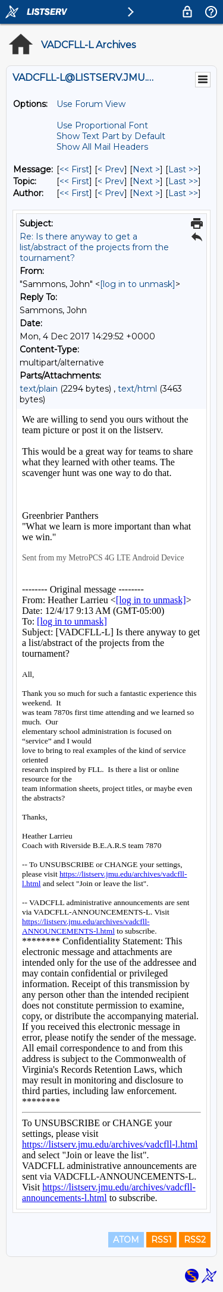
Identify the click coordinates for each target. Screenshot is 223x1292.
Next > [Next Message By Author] (146, 193)
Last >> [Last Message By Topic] (183, 181)
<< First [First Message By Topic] (74, 181)
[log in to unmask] (137, 284)
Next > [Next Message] (146, 169)
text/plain (39, 388)
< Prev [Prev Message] (111, 169)
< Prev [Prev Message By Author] (111, 193)
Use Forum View (90, 104)
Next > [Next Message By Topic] (146, 181)
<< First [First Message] (74, 169)
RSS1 (161, 1239)
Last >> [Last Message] (183, 169)
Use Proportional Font (102, 125)
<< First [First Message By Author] (74, 193)
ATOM (126, 1239)
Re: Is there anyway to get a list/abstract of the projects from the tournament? (94, 247)
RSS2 (195, 1239)
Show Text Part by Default (110, 136)
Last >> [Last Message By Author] (183, 193)
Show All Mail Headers (102, 146)
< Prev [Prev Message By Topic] (111, 181)
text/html (137, 388)
